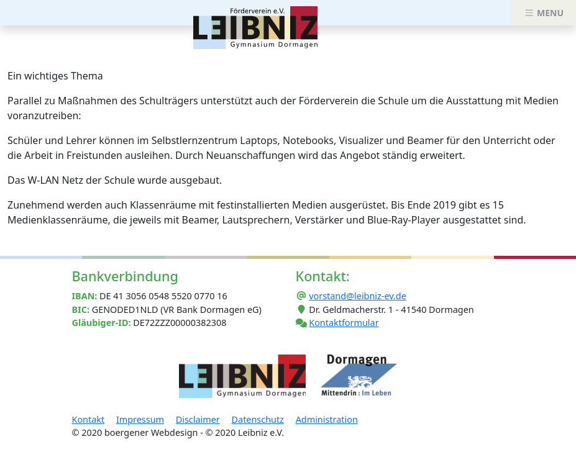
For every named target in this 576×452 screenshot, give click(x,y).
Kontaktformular (343, 322)
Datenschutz (258, 419)
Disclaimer (198, 419)
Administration (327, 419)
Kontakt (88, 419)
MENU (544, 13)
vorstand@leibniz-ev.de (357, 296)
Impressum (140, 419)
